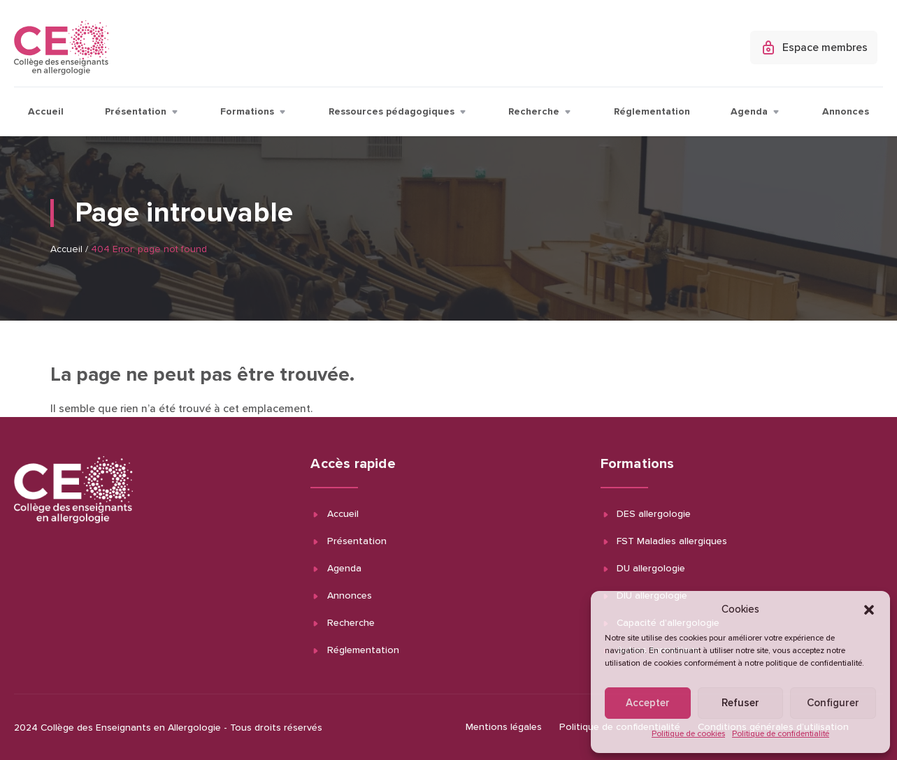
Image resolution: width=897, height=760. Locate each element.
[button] (869, 610)
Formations (253, 112)
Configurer (833, 703)
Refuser (740, 703)
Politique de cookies (688, 734)
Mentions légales (504, 727)
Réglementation (652, 112)
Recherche (540, 112)
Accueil (46, 112)
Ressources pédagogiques (398, 112)
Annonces (845, 112)
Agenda (756, 112)
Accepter (648, 703)
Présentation (142, 112)
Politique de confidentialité (780, 734)
